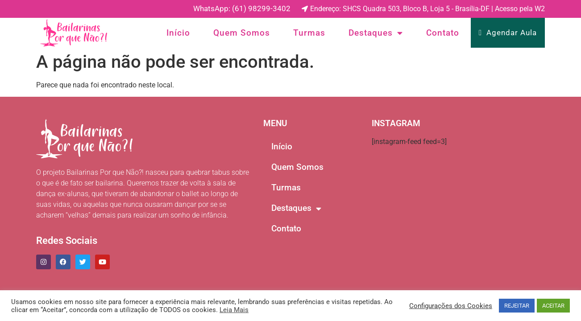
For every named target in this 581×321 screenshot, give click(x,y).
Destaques (376, 33)
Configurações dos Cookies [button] (450, 306)
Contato (442, 33)
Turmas (309, 33)
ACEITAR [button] (553, 305)
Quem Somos (241, 33)
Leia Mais (234, 310)
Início (178, 33)
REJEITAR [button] (516, 305)
